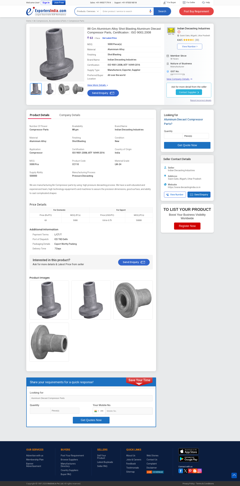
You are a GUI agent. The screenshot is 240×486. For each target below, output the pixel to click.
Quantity (34, 405)
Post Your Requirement (72, 455)
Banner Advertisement (33, 464)
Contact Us (152, 459)
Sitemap (130, 472)
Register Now (187, 226)
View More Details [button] (97, 85)
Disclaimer (152, 467)
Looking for (36, 392)
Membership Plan (35, 459)
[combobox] (98, 411)
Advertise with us (34, 455)
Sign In (46, 2)
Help (206, 2)
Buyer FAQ (66, 474)
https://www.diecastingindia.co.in (184, 187)
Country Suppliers (69, 470)
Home (28, 21)
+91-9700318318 (125, 2)
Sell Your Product (101, 456)
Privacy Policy (189, 483)
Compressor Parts (76, 21)
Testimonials (132, 467)
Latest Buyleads (105, 462)
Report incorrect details (200, 100)
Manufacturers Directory (68, 464)
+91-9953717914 (100, 2)
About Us (130, 455)
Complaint (152, 463)
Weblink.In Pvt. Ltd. (55, 483)
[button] (150, 11)
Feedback (131, 463)
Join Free (59, 2)
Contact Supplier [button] (189, 92)
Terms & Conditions (205, 483)
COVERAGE (155, 472)
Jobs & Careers (133, 459)
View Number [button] (189, 46)
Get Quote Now (187, 145)
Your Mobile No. (102, 405)
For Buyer (169, 2)
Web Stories (152, 455)
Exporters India (46, 11)
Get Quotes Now (91, 420)
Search (162, 11)
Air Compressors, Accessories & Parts (50, 21)
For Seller (189, 2)
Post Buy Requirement (196, 11)
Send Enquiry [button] (103, 93)
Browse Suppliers (69, 459)
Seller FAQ (102, 466)
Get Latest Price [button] (109, 38)
